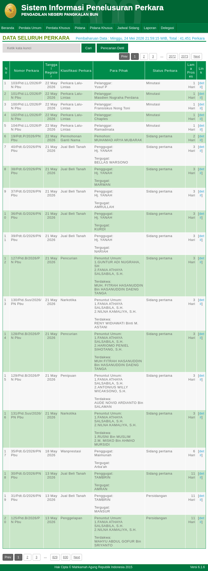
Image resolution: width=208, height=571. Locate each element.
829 (55, 557)
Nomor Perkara (26, 71)
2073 (184, 56)
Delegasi (167, 28)
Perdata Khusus (58, 28)
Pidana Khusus (101, 28)
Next (196, 56)
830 (65, 557)
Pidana (80, 28)
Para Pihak (119, 71)
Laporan (150, 28)
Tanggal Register (51, 70)
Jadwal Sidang (128, 28)
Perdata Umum (30, 28)
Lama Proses (191, 70)
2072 (172, 56)
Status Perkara (165, 71)
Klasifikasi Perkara (76, 71)
